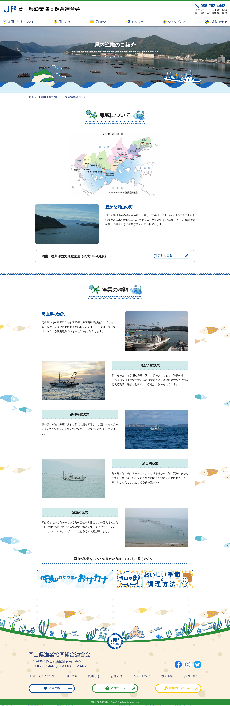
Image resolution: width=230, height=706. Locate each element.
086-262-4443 (213, 5)
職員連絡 (54, 688)
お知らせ (137, 21)
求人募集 (167, 676)
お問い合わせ (218, 21)
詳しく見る (170, 255)
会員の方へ (117, 688)
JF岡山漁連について (20, 21)
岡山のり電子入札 (180, 688)
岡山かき (101, 21)
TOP (31, 97)
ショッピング (176, 21)
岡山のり (64, 21)
